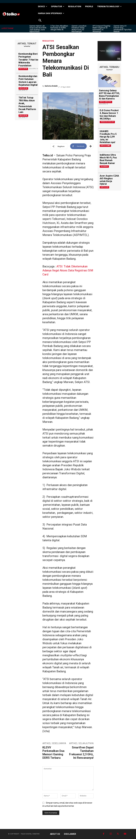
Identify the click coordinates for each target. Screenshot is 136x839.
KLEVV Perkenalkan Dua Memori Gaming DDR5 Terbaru (53, 752)
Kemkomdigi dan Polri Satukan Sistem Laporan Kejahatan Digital (28, 80)
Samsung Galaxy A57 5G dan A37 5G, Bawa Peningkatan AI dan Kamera (109, 94)
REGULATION (23, 69)
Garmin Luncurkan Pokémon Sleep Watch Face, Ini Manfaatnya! (79, 28)
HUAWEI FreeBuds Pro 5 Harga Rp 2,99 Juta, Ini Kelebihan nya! (108, 137)
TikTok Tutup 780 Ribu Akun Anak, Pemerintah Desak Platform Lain (27, 105)
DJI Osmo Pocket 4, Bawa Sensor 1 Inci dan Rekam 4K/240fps (109, 114)
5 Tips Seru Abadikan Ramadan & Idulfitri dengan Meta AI (59, 28)
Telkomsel (104, 166)
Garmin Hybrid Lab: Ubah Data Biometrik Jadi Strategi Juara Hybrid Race (37, 28)
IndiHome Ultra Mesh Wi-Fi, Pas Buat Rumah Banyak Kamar (108, 159)
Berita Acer (104, 187)
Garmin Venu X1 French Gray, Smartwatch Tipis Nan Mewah (123, 28)
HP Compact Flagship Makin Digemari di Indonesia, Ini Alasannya (101, 28)
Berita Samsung (105, 102)
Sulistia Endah (51, 86)
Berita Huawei (105, 145)
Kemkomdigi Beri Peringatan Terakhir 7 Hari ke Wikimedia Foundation (28, 59)
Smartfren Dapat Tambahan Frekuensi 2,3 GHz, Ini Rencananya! (81, 752)
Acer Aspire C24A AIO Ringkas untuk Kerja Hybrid (109, 179)
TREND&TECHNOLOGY (107, 122)
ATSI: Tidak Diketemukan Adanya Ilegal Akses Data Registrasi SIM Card (67, 270)
